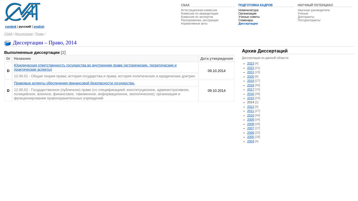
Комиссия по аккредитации (199, 13)
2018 (250, 85)
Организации (247, 13)
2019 (250, 80)
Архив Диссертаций (265, 51)
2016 (250, 93)
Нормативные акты (194, 23)
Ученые (303, 13)
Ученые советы (249, 16)
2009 (250, 119)
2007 (250, 128)
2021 (250, 72)
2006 (250, 132)
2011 (250, 111)
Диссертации (248, 23)
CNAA (185, 5)
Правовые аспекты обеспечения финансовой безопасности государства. (74, 83)
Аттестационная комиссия (199, 10)
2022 (250, 68)
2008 (250, 124)
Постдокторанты (309, 20)
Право (39, 33)
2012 (250, 106)
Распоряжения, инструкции (199, 20)
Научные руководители (314, 10)
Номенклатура (249, 10)
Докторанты (306, 16)
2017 (250, 89)
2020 (250, 76)
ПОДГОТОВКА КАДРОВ (256, 5)
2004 (250, 141)
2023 (250, 63)
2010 (250, 115)
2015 (250, 98)
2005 (250, 136)
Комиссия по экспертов (197, 16)
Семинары (246, 20)
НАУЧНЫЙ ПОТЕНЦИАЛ (315, 5)
